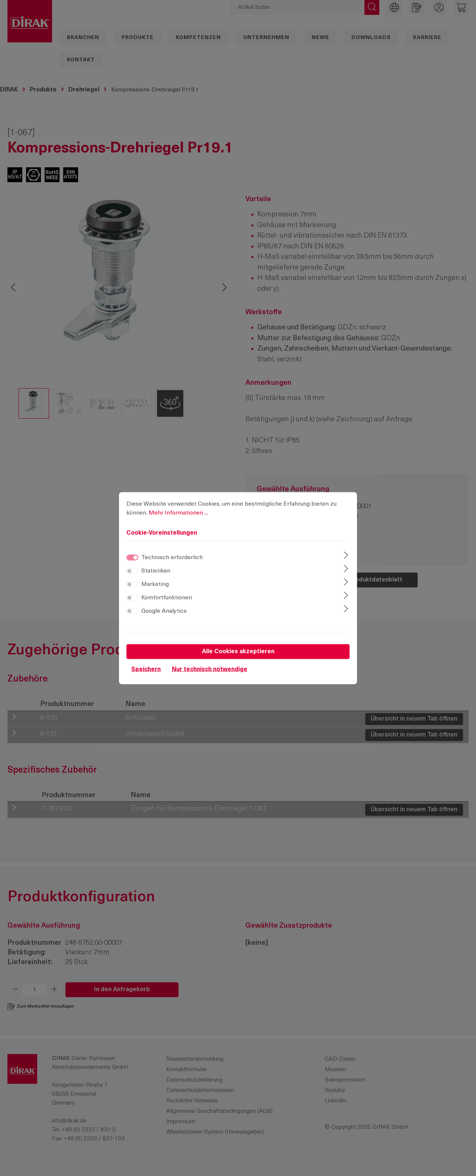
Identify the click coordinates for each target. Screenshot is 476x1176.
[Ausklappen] (346, 555)
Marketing (155, 584)
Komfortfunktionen (166, 597)
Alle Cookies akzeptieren (238, 651)
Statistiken (155, 571)
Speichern (146, 669)
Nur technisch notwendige (209, 669)
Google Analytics (164, 611)
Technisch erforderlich (172, 557)
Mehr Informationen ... (178, 513)
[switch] (132, 571)
